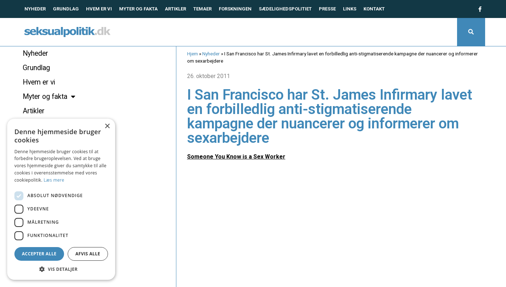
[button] (471, 32)
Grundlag (66, 9)
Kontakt (374, 9)
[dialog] (61, 199)
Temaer (202, 9)
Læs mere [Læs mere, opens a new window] (54, 180)
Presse (327, 9)
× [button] (107, 126)
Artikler (175, 9)
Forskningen (235, 9)
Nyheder (35, 9)
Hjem (192, 53)
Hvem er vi (99, 9)
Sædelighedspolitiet (285, 9)
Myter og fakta (138, 9)
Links (349, 9)
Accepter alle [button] (39, 254)
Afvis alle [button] (87, 254)
